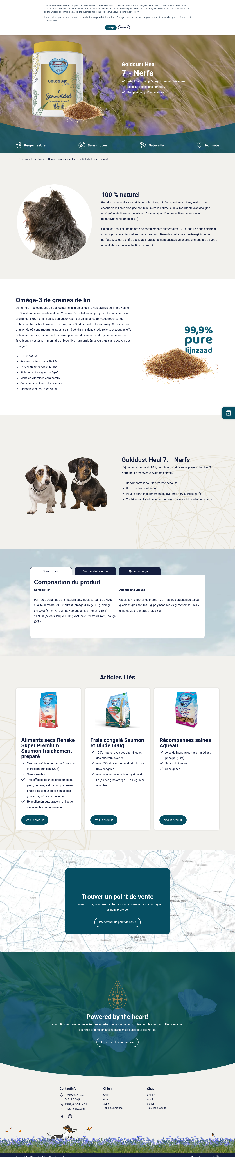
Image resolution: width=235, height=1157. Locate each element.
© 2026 (31, 1153)
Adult (106, 1095)
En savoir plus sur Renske (117, 1038)
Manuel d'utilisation (95, 571)
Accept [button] (110, 28)
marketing (206, 1153)
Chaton (151, 1091)
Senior (106, 1100)
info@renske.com (75, 1105)
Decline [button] (124, 28)
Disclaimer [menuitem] (54, 1153)
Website (194, 1153)
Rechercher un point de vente (117, 918)
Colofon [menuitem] (66, 1153)
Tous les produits (113, 1104)
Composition (51, 571)
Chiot (106, 1091)
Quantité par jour (139, 571)
